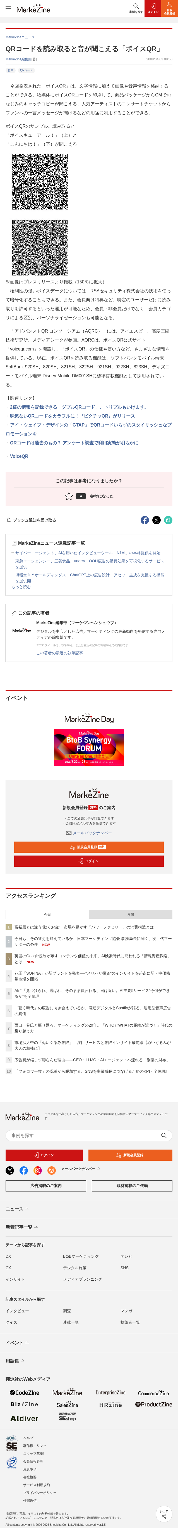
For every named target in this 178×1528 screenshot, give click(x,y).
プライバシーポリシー (40, 1493)
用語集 (15, 1361)
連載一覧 (71, 1322)
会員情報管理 (33, 1461)
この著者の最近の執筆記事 (59, 653)
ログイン (88, 861)
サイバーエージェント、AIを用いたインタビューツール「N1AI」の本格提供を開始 (87, 553)
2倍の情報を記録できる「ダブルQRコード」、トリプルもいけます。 (79, 407)
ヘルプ (28, 1438)
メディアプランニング (82, 1279)
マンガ (126, 1311)
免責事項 (30, 1469)
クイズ (11, 1322)
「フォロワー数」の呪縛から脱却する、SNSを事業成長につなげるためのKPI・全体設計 (92, 1071)
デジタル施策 (74, 1268)
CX (8, 1268)
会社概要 (30, 1477)
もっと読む (21, 586)
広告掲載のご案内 (46, 1185)
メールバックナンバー (89, 833)
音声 (10, 70)
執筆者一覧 (130, 1322)
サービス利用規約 (36, 1485)
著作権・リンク (35, 1446)
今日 (47, 914)
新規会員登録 (88, 847)
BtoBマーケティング (81, 1256)
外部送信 (30, 1501)
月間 (130, 914)
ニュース (18, 1209)
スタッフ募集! (33, 1454)
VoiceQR (19, 456)
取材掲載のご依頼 (132, 1185)
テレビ (126, 1256)
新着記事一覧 (22, 1227)
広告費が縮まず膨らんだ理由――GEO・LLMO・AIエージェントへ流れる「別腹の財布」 (92, 1060)
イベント (18, 1343)
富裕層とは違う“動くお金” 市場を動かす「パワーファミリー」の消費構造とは (84, 927)
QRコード (26, 70)
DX (8, 1256)
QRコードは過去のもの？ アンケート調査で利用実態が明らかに (74, 442)
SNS (125, 1268)
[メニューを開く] (8, 8)
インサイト (15, 1279)
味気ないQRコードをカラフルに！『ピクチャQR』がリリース (72, 416)
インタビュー (17, 1311)
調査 (67, 1311)
